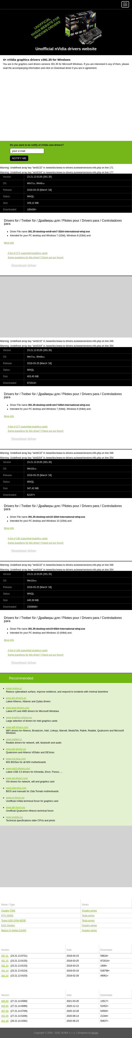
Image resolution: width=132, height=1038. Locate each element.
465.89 (5, 1001)
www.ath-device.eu (16, 749)
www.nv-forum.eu (15, 798)
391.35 (5, 960)
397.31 (5, 955)
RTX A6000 (7, 915)
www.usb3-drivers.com (18, 768)
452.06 (5, 1016)
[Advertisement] (66, 108)
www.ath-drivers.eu (16, 698)
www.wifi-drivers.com (17, 727)
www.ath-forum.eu (15, 807)
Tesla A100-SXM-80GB (13, 920)
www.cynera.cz (14, 688)
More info (9, 243)
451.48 (5, 1021)
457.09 (5, 1011)
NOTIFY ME (19, 158)
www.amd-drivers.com (17, 708)
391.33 (5, 965)
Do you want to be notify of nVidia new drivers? (37, 145)
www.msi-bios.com (16, 759)
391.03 (5, 975)
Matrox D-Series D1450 (13, 930)
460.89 (5, 1006)
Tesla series (88, 915)
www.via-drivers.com (17, 778)
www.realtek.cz (14, 739)
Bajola (94, 1032)
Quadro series (89, 910)
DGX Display (8, 925)
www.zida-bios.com (16, 788)
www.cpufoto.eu (14, 817)
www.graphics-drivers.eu (19, 717)
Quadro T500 (8, 910)
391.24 (5, 970)
